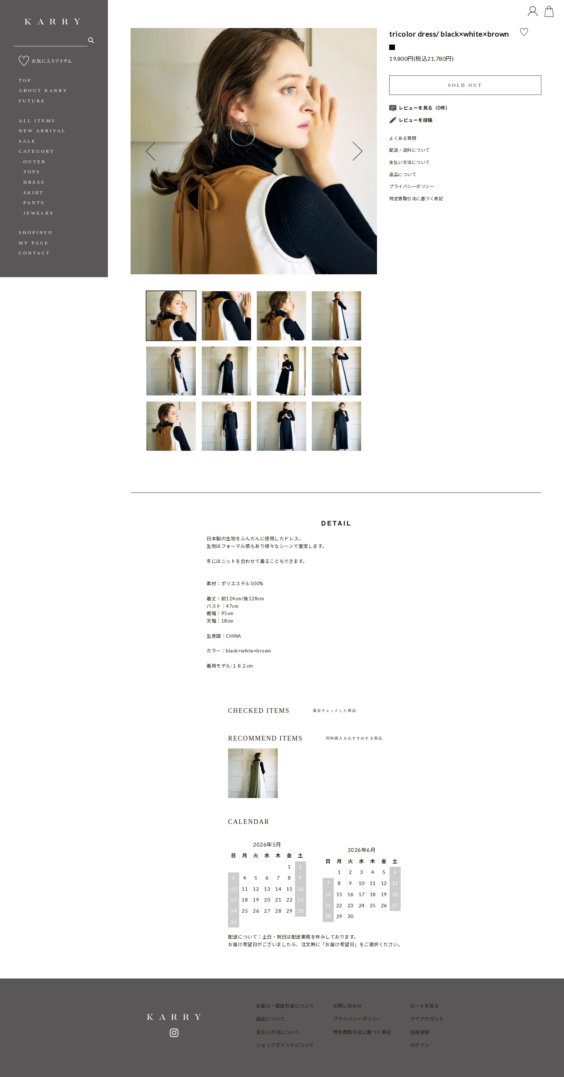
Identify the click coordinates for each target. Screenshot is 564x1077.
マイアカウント (427, 1019)
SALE (27, 141)
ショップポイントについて (285, 1045)
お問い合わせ (347, 1006)
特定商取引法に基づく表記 (416, 198)
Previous (143, 151)
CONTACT (34, 253)
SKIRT (33, 192)
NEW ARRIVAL (42, 130)
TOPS (32, 171)
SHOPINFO (36, 232)
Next (364, 151)
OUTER (34, 161)
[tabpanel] (254, 151)
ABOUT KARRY (43, 90)
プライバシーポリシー (411, 186)
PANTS (34, 202)
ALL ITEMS (37, 120)
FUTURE (32, 101)
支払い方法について (409, 162)
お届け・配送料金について (285, 1006)
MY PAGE (34, 243)
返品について (402, 174)
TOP (25, 80)
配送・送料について (409, 150)
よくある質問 (402, 138)
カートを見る (424, 1006)
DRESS (34, 182)
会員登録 (419, 1032)
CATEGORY (37, 151)
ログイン (419, 1045)
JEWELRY (39, 213)
